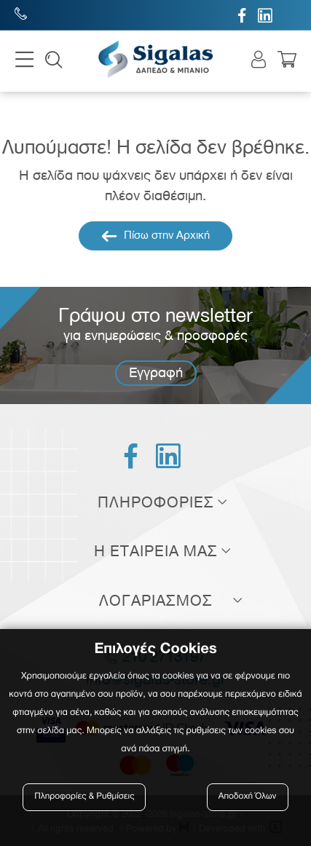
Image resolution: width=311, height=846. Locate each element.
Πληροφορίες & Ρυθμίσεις (84, 797)
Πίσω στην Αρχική (155, 236)
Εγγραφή (156, 372)
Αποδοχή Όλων (248, 797)
